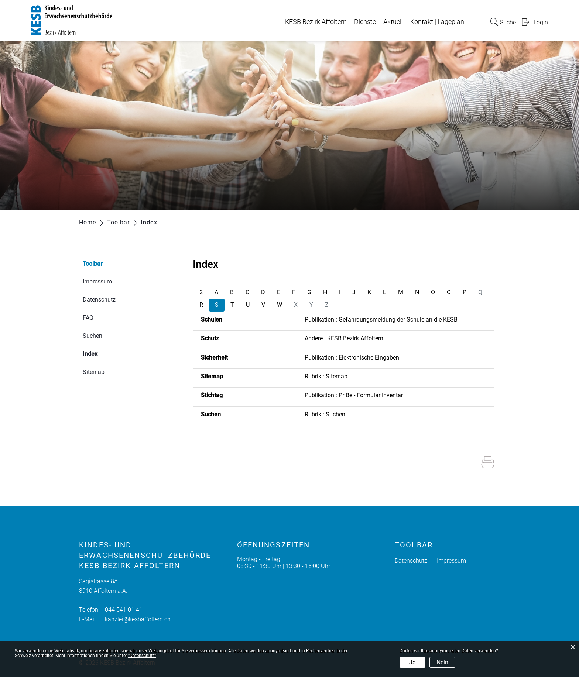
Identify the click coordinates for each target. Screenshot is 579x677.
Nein (442, 662)
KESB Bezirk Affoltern (316, 21)
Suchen (92, 335)
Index (108, 353)
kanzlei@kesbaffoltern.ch (138, 619)
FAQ (88, 317)
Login (541, 22)
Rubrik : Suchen (325, 414)
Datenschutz (99, 299)
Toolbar (93, 263)
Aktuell (393, 21)
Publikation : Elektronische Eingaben (352, 357)
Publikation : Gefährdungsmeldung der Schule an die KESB (381, 319)
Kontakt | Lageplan (437, 21)
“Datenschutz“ (142, 655)
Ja (412, 662)
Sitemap (94, 371)
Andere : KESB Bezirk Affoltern (344, 338)
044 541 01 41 (124, 609)
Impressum (97, 281)
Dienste (365, 21)
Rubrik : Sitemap (326, 376)
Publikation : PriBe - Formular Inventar (354, 395)
